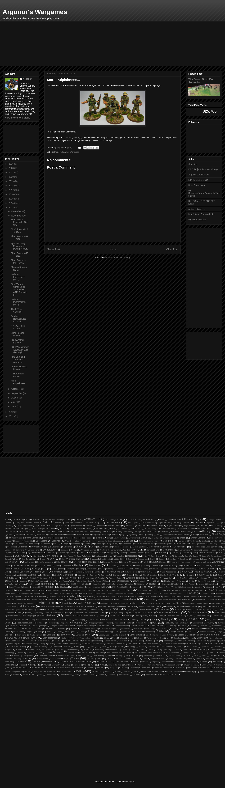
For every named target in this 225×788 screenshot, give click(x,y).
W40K (102, 665)
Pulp (56, 152)
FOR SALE (154, 569)
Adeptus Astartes (148, 523)
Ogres (129, 609)
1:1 (6, 519)
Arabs (71, 529)
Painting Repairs (88, 616)
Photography (80, 620)
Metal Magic (149, 599)
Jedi (106, 590)
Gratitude (33, 578)
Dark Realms (68, 556)
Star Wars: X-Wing (18, 646)
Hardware (23, 581)
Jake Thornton (53, 590)
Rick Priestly (196, 628)
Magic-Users (111, 596)
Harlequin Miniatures (38, 581)
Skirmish (201, 638)
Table (142, 649)
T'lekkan (133, 650)
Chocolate (11, 547)
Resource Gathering (89, 628)
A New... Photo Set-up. (18, 327)
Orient (47, 613)
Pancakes (128, 616)
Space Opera (152, 641)
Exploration (46, 566)
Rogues (29, 632)
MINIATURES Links (198, 180)
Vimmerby (56, 665)
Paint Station (12, 616)
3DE (162, 520)
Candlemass (194, 541)
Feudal (27, 569)
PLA (154, 619)
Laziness (110, 593)
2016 (11, 194)
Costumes (61, 553)
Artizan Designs (151, 528)
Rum (116, 632)
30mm (119, 519)
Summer (180, 646)
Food (145, 569)
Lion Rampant (208, 593)
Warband (141, 665)
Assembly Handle (168, 529)
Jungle (129, 590)
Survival (19, 649)
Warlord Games (19, 667)
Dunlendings (217, 559)
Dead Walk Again (83, 556)
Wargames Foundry (191, 665)
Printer (128, 623)
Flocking (109, 569)
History (62, 584)
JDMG (98, 590)
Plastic (192, 619)
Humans (48, 586)
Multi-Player (12, 606)
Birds (141, 535)
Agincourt (88, 526)
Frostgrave (57, 572)
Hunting (63, 587)
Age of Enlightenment (25, 526)
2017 (11, 190)
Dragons (93, 559)
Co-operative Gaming (159, 547)
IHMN (144, 587)
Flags (101, 569)
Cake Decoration (72, 541)
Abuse (66, 523)
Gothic (14, 578)
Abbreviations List (197, 209)
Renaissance (11, 628)
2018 (11, 185)
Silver (162, 638)
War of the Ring (115, 665)
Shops (122, 638)
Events (217, 562)
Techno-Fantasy (199, 649)
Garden (46, 575)
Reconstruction (157, 625)
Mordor (170, 603)
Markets (8, 599)
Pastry (161, 616)
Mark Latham (207, 596)
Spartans (190, 641)
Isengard (9, 590)
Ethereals (162, 562)
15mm (67, 519)
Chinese (201, 544)
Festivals (16, 569)
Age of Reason (75, 526)
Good (220, 575)
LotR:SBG (86, 596)
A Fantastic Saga (191, 519)
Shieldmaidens (85, 638)
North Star (49, 609)
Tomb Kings (148, 656)
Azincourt (85, 532)
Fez (35, 569)
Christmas (22, 547)
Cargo (65, 544)
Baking (137, 532)
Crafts (81, 552)
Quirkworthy (209, 623)
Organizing (38, 613)
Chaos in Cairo (147, 544)
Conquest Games (88, 550)
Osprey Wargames (133, 612)
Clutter (143, 547)
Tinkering (118, 656)
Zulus (173, 674)
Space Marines (136, 641)
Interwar (209, 587)
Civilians (104, 547)
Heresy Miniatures (205, 581)
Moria (178, 603)
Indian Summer (186, 587)
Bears (60, 535)
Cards (55, 544)
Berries (115, 535)
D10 (220, 553)
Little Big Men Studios (19, 596)
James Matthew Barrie (77, 590)
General (67, 574)
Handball (214, 578)
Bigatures (132, 535)
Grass (24, 578)
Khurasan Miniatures (182, 590)
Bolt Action (66, 538)
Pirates (143, 619)
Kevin (169, 590)
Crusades (150, 553)
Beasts (79, 535)
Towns (204, 656)
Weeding (124, 668)
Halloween (203, 578)
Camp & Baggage (114, 541)
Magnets (123, 596)
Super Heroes (192, 647)
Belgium (105, 535)
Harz (106, 581)
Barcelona (187, 532)
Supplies (8, 649)
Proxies (146, 623)
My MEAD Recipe (197, 219)
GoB (177, 574)
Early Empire (29, 562)
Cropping (112, 553)
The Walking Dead (205, 652)
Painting (51, 615)
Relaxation (204, 626)
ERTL (146, 562)
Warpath (90, 668)
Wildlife (27, 671)
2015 (11, 198)
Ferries (7, 569)
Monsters (136, 603)
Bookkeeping (87, 538)
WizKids (127, 671)
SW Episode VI (47, 650)
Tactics (150, 649)
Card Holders (18, 544)
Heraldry (182, 581)
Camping (168, 540)
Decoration (132, 556)
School (78, 635)
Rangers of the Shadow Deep (62, 626)
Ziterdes (100, 675)
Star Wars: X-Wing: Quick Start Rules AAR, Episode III (19, 289)
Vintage (68, 665)
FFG (44, 569)
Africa (186, 522)
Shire (114, 638)
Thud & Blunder (83, 656)
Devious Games (216, 556)
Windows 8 (51, 672)
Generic (81, 575)
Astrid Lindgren (214, 528)
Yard (70, 675)
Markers (219, 596)
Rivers (208, 629)
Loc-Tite (52, 596)
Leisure (147, 593)
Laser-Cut (100, 593)
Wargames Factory (173, 665)
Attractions (25, 531)
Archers (80, 529)
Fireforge (81, 569)
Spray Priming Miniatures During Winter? (19, 246)
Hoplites (129, 584)
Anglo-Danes (172, 525)
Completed (48, 549)
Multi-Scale (46, 606)
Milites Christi (19, 603)
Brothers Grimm (216, 538)
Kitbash (13, 593)
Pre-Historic (52, 623)
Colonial (217, 547)
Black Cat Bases (168, 535)
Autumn (56, 531)
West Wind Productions (198, 667)
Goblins (190, 575)
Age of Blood (211, 523)
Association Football (186, 528)
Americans (130, 526)
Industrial (198, 587)
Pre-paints (64, 623)
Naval (169, 606)
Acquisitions (113, 522)
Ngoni (30, 609)
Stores (104, 647)
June (14, 406)
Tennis (40, 653)
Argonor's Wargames (35, 11)
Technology (9, 653)
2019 (11, 181)
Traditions (8, 659)
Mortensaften (203, 603)
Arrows (124, 529)
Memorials (107, 599)
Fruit (69, 572)
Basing (206, 531)
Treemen (90, 659)
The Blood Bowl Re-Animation (200, 81)
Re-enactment (103, 625)
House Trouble (14, 587)
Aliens (118, 525)
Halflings (191, 578)
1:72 (28, 519)
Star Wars (133, 643)
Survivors (32, 649)
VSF (85, 665)
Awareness (75, 532)
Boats (57, 538)
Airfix (110, 526)
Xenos (62, 675)
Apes (26, 528)
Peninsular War (203, 616)
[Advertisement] (101, 43)
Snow (47, 641)
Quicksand (197, 623)
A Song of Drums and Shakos (26, 523)
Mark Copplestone (192, 596)
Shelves (73, 638)
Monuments (150, 603)
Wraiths (16, 675)
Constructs (103, 550)
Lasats (91, 593)
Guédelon (154, 578)
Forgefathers (176, 569)
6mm (169, 519)
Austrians (46, 532)
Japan (90, 590)
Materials (20, 599)
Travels (75, 658)
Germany (117, 575)
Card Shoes (33, 544)
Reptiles (62, 628)
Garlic (57, 575)
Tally (160, 649)
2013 (11, 207)
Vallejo (135, 662)
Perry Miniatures (38, 620)
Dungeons (195, 559)
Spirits (9, 644)
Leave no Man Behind (124, 593)
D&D (195, 553)
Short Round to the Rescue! (18, 261)
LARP (82, 593)
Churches (68, 547)
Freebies (15, 572)
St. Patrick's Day (72, 644)
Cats (106, 544)
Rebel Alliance (138, 625)
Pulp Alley (64, 152)
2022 (11, 172)
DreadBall (118, 559)
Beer (87, 535)
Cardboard (45, 544)
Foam (129, 569)
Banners (153, 532)
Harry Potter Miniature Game (82, 581)
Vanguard (154, 662)
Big (122, 535)
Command (19, 550)
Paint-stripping (28, 616)
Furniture (98, 572)
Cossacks (50, 553)
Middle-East (201, 599)
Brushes (17, 541)
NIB (38, 609)
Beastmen (70, 535)
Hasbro (114, 581)
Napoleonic (128, 606)
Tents (48, 653)
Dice (16, 559)
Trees (99, 658)
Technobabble (217, 650)
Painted (41, 616)
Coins (208, 547)
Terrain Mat (73, 653)
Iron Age (218, 587)
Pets (69, 620)
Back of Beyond (98, 532)
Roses (67, 632)
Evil (6, 566)
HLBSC (73, 584)
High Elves (19, 584)
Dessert (205, 556)
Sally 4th (180, 632)
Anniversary (217, 526)
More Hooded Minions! (17, 334)
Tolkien (135, 655)
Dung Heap (184, 559)
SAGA (160, 631)
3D (128, 519)
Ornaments (77, 613)
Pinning (134, 620)
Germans (104, 575)
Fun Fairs (78, 572)
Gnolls (169, 575)
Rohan (38, 631)
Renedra (26, 628)
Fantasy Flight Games (121, 565)
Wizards (118, 672)
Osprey (102, 612)
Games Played (203, 571)
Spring (42, 644)
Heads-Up (154, 581)
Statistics (67, 647)
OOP (198, 609)
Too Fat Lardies (174, 656)
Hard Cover (11, 581)
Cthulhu (162, 552)
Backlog (110, 532)
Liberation (165, 593)
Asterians (201, 529)
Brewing (145, 538)
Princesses (119, 623)
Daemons (8, 556)
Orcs (19, 612)
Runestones (125, 632)
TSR (137, 658)
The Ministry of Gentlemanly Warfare (148, 653)
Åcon (101, 523)
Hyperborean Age (93, 587)
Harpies (52, 581)
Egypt (39, 562)
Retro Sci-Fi (164, 628)
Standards (86, 643)
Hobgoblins (108, 584)
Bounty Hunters (120, 538)
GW (166, 577)
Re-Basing (90, 626)
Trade (219, 655)
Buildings (56, 541)
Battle (9, 535)
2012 (11, 412)
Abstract (58, 523)
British (182, 538)
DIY (52, 558)
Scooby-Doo (104, 635)
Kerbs (162, 590)
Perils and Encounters (15, 619)
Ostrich (149, 613)
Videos (22, 665)
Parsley (145, 616)
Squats (51, 644)
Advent (176, 523)
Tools (186, 655)
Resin (73, 628)
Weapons (113, 668)
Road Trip (218, 628)
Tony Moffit (160, 655)
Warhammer (207, 665)
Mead (61, 599)
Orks (68, 613)
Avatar (65, 532)
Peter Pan (61, 620)
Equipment (136, 562)
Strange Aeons (116, 646)
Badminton (128, 532)
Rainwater (221, 623)
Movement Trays (218, 603)
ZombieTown (150, 675)
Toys (212, 655)
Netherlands (217, 606)
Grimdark (101, 578)
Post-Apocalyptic (24, 623)
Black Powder (183, 535)
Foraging (165, 569)
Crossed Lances (136, 553)
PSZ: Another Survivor (17, 341)
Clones (135, 547)
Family (77, 565)
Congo (74, 550)
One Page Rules (183, 609)
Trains (17, 659)
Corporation (36, 552)
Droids (153, 559)
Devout (8, 559)
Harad (223, 578)
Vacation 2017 (103, 661)
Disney (32, 559)
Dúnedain (172, 559)
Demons (168, 556)
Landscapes (60, 593)
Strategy (131, 646)
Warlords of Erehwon (42, 667)
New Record (9, 609)
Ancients (142, 525)
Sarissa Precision (207, 632)
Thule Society (98, 655)
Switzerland (112, 649)
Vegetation (191, 662)
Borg (109, 538)
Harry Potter (63, 581)
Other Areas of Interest (167, 612)
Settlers (64, 638)
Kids (209, 590)
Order (28, 613)
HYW (105, 587)
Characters (181, 543)
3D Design (139, 520)
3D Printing (151, 519)
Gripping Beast (134, 577)
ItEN (43, 590)
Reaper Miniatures (122, 626)
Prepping (77, 622)
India (175, 587)
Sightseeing (151, 638)
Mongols (104, 603)
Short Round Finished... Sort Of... (19, 222)
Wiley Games (39, 672)
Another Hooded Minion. (19, 368)
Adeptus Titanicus (164, 523)
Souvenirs (123, 641)
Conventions (169, 550)
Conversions (185, 550)
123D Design (57, 520)
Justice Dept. (142, 590)
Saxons (8, 635)
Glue (162, 575)
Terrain (57, 652)
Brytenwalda (28, 541)
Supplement (218, 647)
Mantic (155, 596)
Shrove (130, 638)
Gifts (144, 575)
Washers (100, 667)
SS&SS (60, 644)
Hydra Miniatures (77, 587)
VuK (92, 665)
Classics (116, 547)
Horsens (201, 584)
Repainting (39, 629)
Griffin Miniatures (87, 578)
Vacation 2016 (84, 661)
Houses (26, 587)
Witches (107, 671)
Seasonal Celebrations (188, 635)
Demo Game (155, 556)
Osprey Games (116, 613)
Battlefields (20, 535)
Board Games (31, 538)
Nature (158, 606)
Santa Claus (191, 632)
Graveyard (43, 578)
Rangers (43, 626)
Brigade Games (169, 538)
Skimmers (190, 638)
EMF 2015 (77, 562)
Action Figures (133, 523)
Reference (194, 626)
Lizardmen (39, 596)
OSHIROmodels (90, 613)
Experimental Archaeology (24, 565)
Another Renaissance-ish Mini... (19, 319)
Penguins (189, 616)
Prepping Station (96, 623)
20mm (78, 519)
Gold (201, 575)
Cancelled (182, 541)
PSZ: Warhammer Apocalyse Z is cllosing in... (20, 350)
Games (184, 571)
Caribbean (75, 544)
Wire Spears (96, 672)
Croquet (123, 553)
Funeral (88, 572)
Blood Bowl (204, 535)
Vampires (144, 662)
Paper (137, 616)
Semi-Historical (50, 638)
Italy (35, 590)
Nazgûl (180, 606)
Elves (65, 562)
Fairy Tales (67, 566)
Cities (93, 547)
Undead (20, 661)
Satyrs (220, 632)
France (213, 569)
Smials (39, 641)
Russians (137, 632)
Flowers (120, 569)
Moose (161, 603)
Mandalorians (143, 596)
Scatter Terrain (35, 635)
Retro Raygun (150, 629)
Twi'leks (162, 658)
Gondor (209, 575)
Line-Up (191, 593)
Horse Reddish (189, 584)
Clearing (126, 547)
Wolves (146, 672)
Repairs (49, 628)
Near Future (192, 606)
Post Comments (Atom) (119, 257)
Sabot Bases (149, 632)
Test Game (99, 653)
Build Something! (196, 185)
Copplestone (217, 550)
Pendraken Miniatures (175, 616)
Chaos (136, 544)
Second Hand (212, 634)
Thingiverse (27, 655)
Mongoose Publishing (120, 603)
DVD (6, 562)
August (15, 397)
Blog (195, 535)
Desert (187, 556)
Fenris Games (203, 566)
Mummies (59, 606)
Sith (168, 638)
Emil (97, 562)
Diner (24, 559)
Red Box (182, 626)
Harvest (98, 581)
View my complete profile (17, 117)
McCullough (32, 599)
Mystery (103, 606)
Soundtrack (97, 641)
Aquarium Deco (47, 528)
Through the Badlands (65, 656)
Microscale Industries (168, 599)
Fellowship (168, 566)
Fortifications (190, 569)
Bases (196, 531)
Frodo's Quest (40, 572)
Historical (46, 583)
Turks (144, 658)
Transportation (42, 658)
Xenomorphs (50, 675)
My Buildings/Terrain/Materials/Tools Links (204, 193)
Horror (152, 583)
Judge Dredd (116, 590)
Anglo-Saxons (189, 526)
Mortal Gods (190, 603)
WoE (136, 671)
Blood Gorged (17, 538)
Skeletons (178, 638)
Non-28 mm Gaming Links (201, 214)
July (13, 402)
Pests (52, 620)
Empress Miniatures (110, 562)
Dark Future (51, 555)
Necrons (206, 606)
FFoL (53, 569)
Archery (89, 528)
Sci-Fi (88, 634)
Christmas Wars (39, 547)
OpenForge (210, 609)
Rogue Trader (18, 632)
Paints (101, 615)
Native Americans (145, 606)
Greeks (53, 578)
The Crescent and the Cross (119, 653)
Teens (20, 653)
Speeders (212, 641)
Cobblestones (180, 547)
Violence (77, 665)
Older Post (172, 249)
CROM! (100, 553)
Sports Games (31, 644)
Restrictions (137, 629)
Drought (162, 559)
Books (99, 538)
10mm (37, 519)
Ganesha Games (26, 574)
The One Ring (188, 653)
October (15, 389)
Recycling (172, 626)
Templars (30, 653)
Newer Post (53, 249)
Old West (146, 609)
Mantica (166, 596)
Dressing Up (142, 559)
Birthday (149, 535)
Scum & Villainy (168, 635)
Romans (50, 632)
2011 (11, 416)
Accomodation (91, 523)
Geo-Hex (93, 575)
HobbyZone (97, 584)
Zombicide (111, 675)
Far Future (156, 566)
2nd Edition (109, 520)
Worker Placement (174, 671)
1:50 (14, 520)
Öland (137, 609)
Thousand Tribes (45, 655)
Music (80, 606)
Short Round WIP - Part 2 (19, 254)
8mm (177, 520)
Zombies (136, 674)
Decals (109, 556)
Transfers (27, 658)
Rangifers (79, 626)
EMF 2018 (88, 562)
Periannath (217, 616)
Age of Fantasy (43, 525)
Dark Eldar (38, 556)
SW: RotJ (59, 650)
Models (80, 603)
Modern (92, 603)
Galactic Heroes (131, 572)
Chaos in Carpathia (164, 544)
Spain (179, 641)
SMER (23, 641)
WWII (40, 675)
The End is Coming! (16, 310)
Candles (205, 541)
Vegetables (178, 662)
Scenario (51, 635)
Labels (35, 593)
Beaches (51, 535)
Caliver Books (88, 541)
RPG (74, 632)
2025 (11, 163)
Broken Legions (198, 538)
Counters (71, 553)
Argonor (27, 79)
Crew (91, 553)
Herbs (191, 581)
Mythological (114, 606)
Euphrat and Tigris (203, 562)
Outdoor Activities (197, 612)
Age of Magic (60, 526)
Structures (151, 647)
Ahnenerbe (100, 526)
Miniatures (46, 603)
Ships (106, 638)
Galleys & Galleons (148, 572)
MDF (42, 599)
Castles (86, 543)
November (16, 215)
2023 (11, 168)
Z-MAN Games (88, 675)
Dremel (131, 559)
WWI (33, 675)
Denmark (178, 556)
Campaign (128, 541)
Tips (127, 656)
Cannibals (214, 541)
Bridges (156, 538)
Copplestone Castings (15, 552)
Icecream (135, 587)
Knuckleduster (24, 593)
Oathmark (81, 609)
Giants (137, 575)
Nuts (72, 609)
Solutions (86, 641)
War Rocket (129, 665)
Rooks (59, 632)
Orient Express (57, 613)
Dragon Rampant (77, 559)
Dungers (205, 559)
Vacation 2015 (66, 661)
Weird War (145, 668)
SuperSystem (205, 647)
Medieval (74, 599)
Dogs (63, 559)
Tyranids (188, 658)
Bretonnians (133, 538)
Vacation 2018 (121, 661)
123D (47, 520)
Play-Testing (212, 620)
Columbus (8, 550)
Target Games (173, 649)
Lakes (51, 593)
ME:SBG (51, 599)
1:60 (21, 519)
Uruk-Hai (36, 661)
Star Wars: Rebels (216, 643)
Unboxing (209, 659)
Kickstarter (199, 590)
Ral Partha (12, 625)
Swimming (100, 650)
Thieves (16, 656)
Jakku (63, 590)
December (16, 211)
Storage (94, 646)
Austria (37, 532)
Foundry (201, 569)
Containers (115, 550)
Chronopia (56, 547)
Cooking (197, 550)
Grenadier (65, 578)
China (193, 544)
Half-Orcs (179, 578)
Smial (32, 641)
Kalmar (153, 590)
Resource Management (109, 629)
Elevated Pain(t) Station (19, 268)
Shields (97, 638)
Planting (181, 620)
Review (183, 628)
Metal (133, 599)
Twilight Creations (175, 659)
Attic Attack (10, 531)
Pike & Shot (93, 620)
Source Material (111, 641)
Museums (71, 606)
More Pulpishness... (19, 382)
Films (61, 569)
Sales (172, 632)
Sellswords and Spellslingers (21, 637)
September (17, 393)
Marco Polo (177, 596)
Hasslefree (124, 581)
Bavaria (30, 535)
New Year (21, 609)
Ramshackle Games (29, 626)
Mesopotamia (121, 599)
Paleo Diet (114, 615)
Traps (66, 659)
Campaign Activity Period (149, 541)
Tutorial (153, 659)
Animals (203, 525)
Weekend (134, 668)
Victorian (216, 661)
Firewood (92, 569)
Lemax (155, 593)
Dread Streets (105, 559)
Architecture (101, 528)
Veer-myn (166, 662)
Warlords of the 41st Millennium (70, 668)
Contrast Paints (153, 550)
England (124, 562)
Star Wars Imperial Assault (173, 644)
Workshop (74, 152)
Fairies (57, 566)
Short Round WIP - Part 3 (19, 237)
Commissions (33, 550)
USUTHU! (50, 661)
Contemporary (131, 549)
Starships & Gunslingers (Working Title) (46, 647)
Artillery (138, 529)
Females (188, 565)
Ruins (82, 632)
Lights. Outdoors (178, 593)
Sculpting (154, 635)
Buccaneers (41, 541)
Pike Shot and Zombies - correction (18, 360)
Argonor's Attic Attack (199, 174)
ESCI (153, 562)
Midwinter (213, 599)
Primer (109, 623)
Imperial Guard (164, 587)
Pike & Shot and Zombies (113, 619)
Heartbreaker (169, 581)
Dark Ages (21, 555)
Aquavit (63, 528)
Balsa (145, 532)
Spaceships (168, 641)
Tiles (110, 655)
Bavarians (41, 535)
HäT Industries (140, 581)
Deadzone (98, 556)
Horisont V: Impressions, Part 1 (18, 302)
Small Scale (10, 641)
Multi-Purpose (27, 606)
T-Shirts (124, 650)
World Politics (217, 672)
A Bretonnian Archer (17, 375)
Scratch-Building (137, 635)
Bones (76, 538)
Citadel (79, 546)
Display (43, 559)
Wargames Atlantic (155, 665)
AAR (45, 522)
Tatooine (186, 650)
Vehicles (203, 661)
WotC (7, 675)
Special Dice (201, 641)
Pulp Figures (184, 623)
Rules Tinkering (106, 632)
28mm (90, 519)
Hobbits (84, 584)
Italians (28, 590)
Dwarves (15, 562)
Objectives (95, 609)
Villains (46, 665)
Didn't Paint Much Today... (19, 230)
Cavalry (115, 544)
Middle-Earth (185, 599)
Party (153, 616)
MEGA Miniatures (93, 599)
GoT (6, 578)
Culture (186, 553)
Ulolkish (199, 658)
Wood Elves (157, 671)
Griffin (75, 578)
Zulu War (162, 674)
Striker (141, 646)
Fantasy (95, 565)
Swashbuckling (73, 649)
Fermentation (217, 566)
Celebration (126, 544)
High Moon (33, 584)
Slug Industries (216, 638)
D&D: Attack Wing (208, 553)
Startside (192, 164)
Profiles (138, 623)
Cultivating (176, 553)
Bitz (158, 535)
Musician (91, 606)
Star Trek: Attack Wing (116, 644)
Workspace (204, 671)
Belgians (95, 535)
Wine (60, 672)
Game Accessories (168, 572)
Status (77, 646)
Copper (205, 550)
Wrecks (25, 675)
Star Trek (100, 644)
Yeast (77, 675)
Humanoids (36, 587)
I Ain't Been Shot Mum (120, 587)
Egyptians (49, 562)
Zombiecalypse (124, 675)
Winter (68, 671)
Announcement (12, 528)
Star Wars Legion (195, 643)
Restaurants (125, 629)
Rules (91, 631)
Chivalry (212, 544)
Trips (108, 658)
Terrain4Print (86, 653)
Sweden (87, 649)
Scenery (65, 634)
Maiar (132, 596)
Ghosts (129, 575)
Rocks (7, 632)
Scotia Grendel (119, 635)
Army (114, 528)
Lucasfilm (99, 596)
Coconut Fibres (197, 547)
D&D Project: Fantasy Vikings (203, 169)
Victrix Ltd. (10, 665)
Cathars (98, 544)
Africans (198, 522)
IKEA (154, 587)
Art (131, 529)
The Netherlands (172, 653)
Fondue (137, 569)
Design (195, 556)
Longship (61, 596)
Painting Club (70, 615)
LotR (71, 596)
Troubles (129, 659)
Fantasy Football (142, 566)
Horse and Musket (170, 584)
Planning (166, 619)
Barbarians (163, 531)
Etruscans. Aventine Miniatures (180, 562)
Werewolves (179, 668)
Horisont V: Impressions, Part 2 (18, 277)
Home (113, 249)
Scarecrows (21, 635)
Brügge (8, 541)
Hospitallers (211, 584)
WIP (79, 671)
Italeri (20, 590)
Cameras (101, 541)
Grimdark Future (115, 578)
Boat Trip (47, 538)
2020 (11, 177)
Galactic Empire (112, 572)
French (25, 572)
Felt (179, 566)
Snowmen (57, 641)
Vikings (32, 664)
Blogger (130, 781)
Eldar (58, 562)
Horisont (140, 584)
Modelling (68, 603)
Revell (174, 629)
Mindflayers (31, 603)
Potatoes (41, 623)
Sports (18, 643)
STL (86, 647)
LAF (42, 593)
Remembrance (217, 626)
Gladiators (153, 575)
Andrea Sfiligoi (157, 526)
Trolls (118, 658)
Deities (145, 556)
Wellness (168, 668)
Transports (56, 658)
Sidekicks (139, 638)
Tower (196, 656)
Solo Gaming (72, 641)
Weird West (157, 668)
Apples (34, 529)
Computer (64, 550)
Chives (222, 544)
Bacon (118, 532)
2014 (11, 203)
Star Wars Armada (150, 644)
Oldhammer (162, 609)
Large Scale (72, 593)
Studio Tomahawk (165, 646)
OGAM (117, 609)
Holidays (119, 584)
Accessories (77, 523)
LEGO (138, 593)
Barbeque (176, 532)
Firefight (70, 569)
